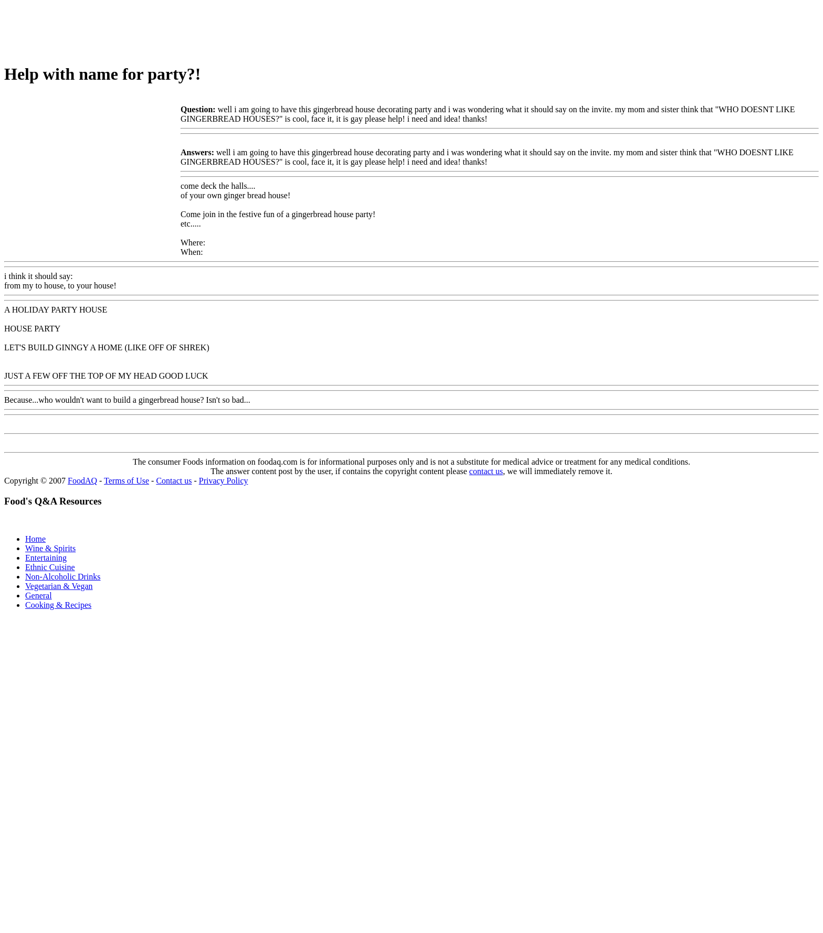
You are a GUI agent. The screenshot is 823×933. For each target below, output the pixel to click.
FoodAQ (82, 480)
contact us (486, 471)
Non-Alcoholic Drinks (63, 576)
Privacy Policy (223, 480)
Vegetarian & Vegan (59, 586)
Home (35, 538)
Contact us (174, 480)
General (38, 595)
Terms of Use (126, 480)
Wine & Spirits (50, 548)
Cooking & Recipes (58, 604)
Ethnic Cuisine (50, 567)
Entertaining (46, 557)
